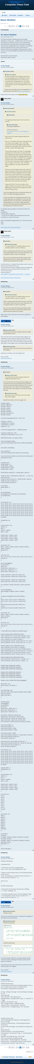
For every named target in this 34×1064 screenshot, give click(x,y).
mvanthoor (7, 71)
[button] (9, 26)
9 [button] (26, 26)
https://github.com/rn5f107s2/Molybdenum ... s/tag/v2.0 (18, 132)
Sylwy (9, 115)
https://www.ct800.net (6, 358)
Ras (6, 241)
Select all (9, 925)
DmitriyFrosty (10, 244)
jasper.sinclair (8, 330)
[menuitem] (3, 12)
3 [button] (16, 26)
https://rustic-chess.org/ (23, 91)
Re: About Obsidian (9, 35)
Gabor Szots (9, 74)
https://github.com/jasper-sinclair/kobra (10, 227)
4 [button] (18, 26)
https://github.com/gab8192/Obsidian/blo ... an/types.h (15, 274)
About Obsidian (8, 19)
